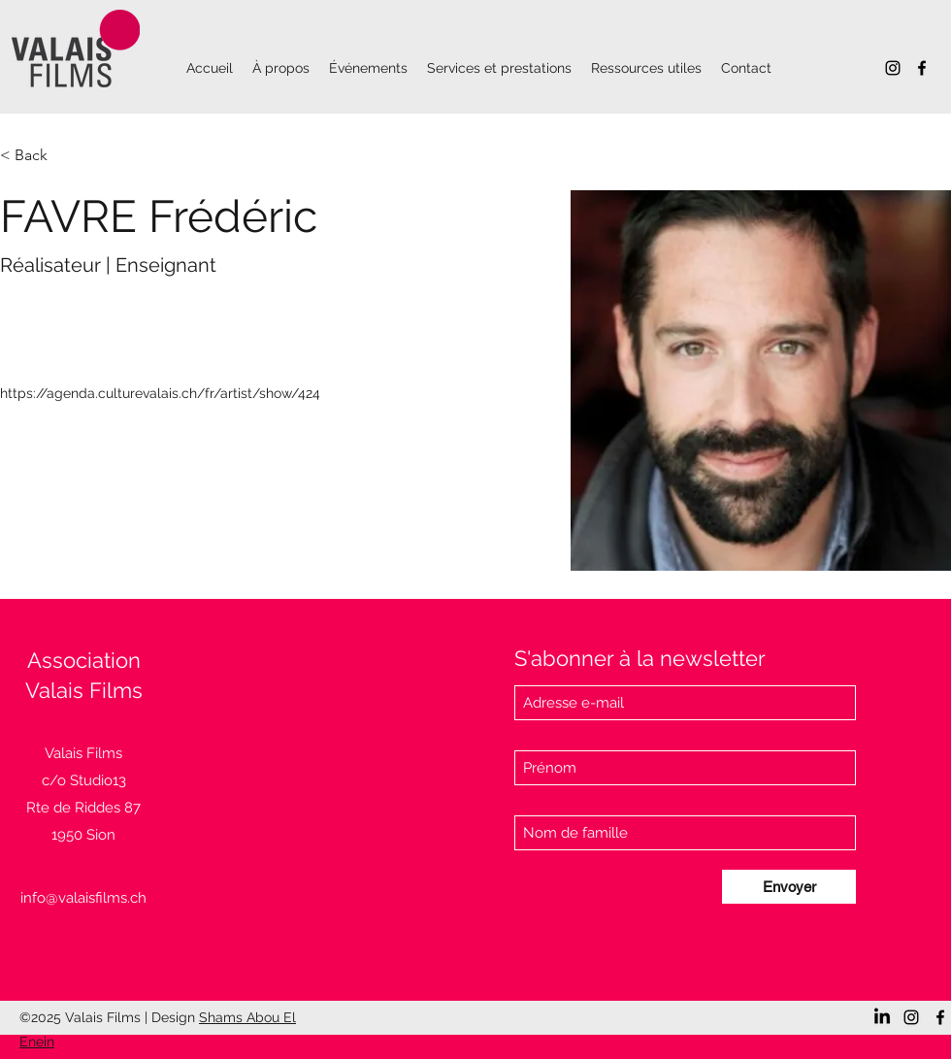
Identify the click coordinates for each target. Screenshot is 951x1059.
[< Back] (38, 156)
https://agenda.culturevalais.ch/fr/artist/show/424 (160, 393)
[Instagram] (892, 68)
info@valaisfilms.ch (83, 898)
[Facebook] (922, 68)
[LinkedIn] (882, 1017)
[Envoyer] (789, 887)
